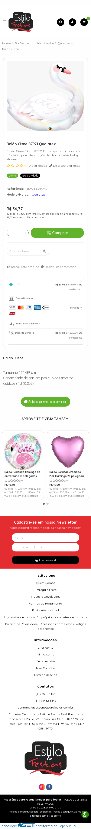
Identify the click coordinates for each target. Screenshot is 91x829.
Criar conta (45, 647)
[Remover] (10, 233)
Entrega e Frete (45, 590)
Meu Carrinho (45, 668)
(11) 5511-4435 (45, 694)
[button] (44, 504)
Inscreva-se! (45, 560)
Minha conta (45, 654)
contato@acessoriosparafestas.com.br (45, 707)
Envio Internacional (45, 610)
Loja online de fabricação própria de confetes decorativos (45, 617)
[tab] (45, 287)
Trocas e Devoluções (45, 597)
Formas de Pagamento (45, 603)
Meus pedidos (45, 661)
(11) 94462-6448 (45, 701)
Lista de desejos (45, 675)
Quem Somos (45, 583)
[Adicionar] (25, 233)
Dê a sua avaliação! (65, 166)
